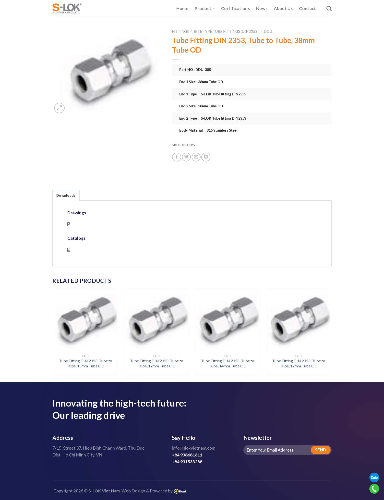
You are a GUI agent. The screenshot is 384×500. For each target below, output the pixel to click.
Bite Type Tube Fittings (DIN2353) (226, 31)
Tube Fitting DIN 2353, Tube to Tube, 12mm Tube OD (156, 363)
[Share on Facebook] (176, 157)
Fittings (180, 31)
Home (182, 8)
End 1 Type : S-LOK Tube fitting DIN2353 (212, 94)
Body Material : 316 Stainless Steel (208, 130)
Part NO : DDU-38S (195, 70)
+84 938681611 (187, 454)
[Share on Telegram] (205, 157)
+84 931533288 (187, 461)
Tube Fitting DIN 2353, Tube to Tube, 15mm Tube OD (85, 363)
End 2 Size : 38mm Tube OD (201, 106)
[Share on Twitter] (186, 157)
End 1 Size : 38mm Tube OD (201, 82)
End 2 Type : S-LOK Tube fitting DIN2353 (212, 118)
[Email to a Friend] (196, 157)
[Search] (329, 8)
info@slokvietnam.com (193, 448)
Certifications (235, 8)
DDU (268, 31)
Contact (307, 8)
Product (205, 8)
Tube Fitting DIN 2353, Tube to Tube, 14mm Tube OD (227, 363)
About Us (283, 8)
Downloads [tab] (66, 195)
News (261, 8)
